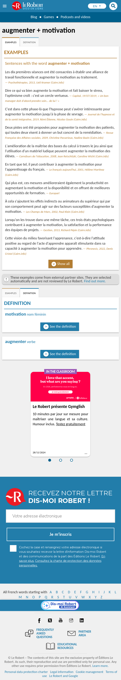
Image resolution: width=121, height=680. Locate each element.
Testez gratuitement (70, 424)
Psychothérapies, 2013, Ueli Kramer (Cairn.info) (36, 82)
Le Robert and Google (63, 676)
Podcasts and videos (75, 17)
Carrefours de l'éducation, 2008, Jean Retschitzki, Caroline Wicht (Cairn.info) (64, 156)
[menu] (5, 6)
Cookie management (89, 672)
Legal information (61, 672)
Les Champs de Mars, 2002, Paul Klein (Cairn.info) (55, 212)
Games (49, 17)
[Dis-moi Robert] (60, 605)
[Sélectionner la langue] (97, 6)
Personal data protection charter (26, 672)
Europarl (54, 193)
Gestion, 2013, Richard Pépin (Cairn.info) (67, 230)
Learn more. (100, 666)
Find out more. (95, 281)
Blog (34, 17)
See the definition (63, 326)
